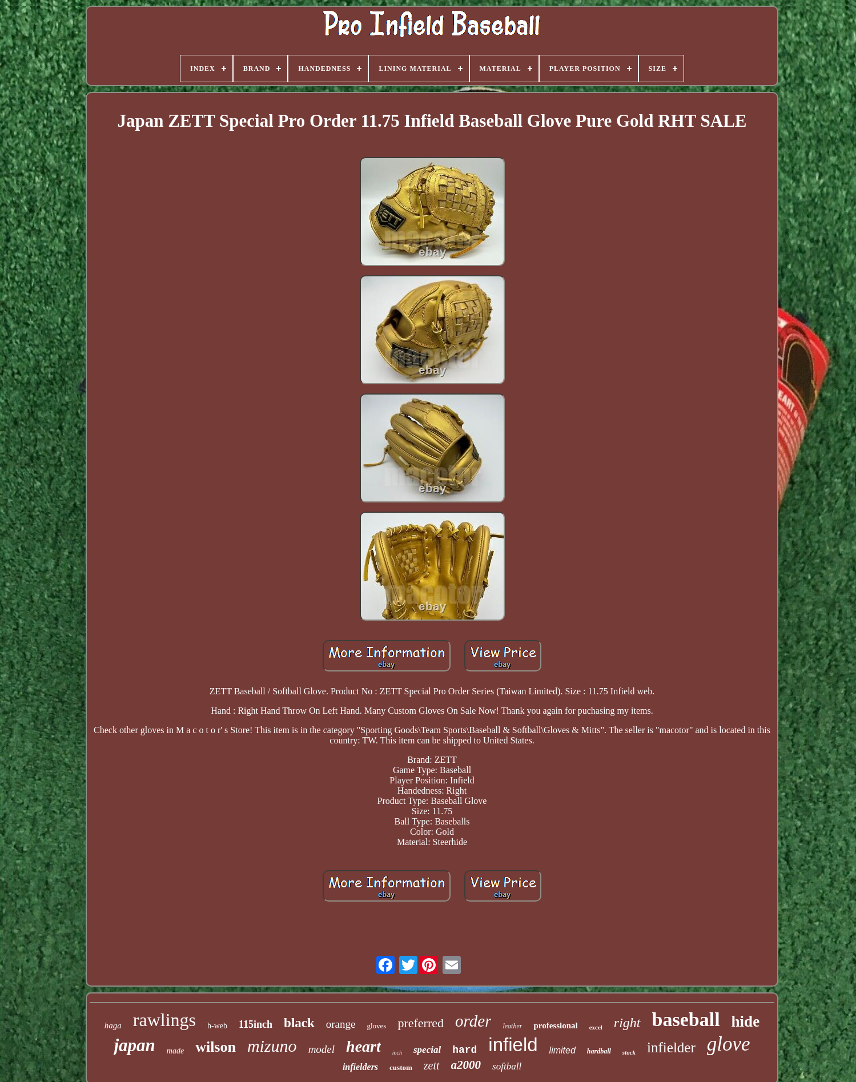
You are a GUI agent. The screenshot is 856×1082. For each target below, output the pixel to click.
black (299, 1023)
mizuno (272, 1045)
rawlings (164, 1019)
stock (629, 1052)
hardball (599, 1051)
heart (363, 1046)
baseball (686, 1019)
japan (134, 1045)
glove (728, 1044)
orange (341, 1024)
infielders (360, 1067)
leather (512, 1026)
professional (555, 1025)
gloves (376, 1025)
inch (397, 1052)
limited (562, 1050)
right (627, 1022)
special (427, 1049)
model (321, 1049)
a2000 (466, 1065)
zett (432, 1065)
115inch (255, 1024)
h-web (217, 1025)
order (473, 1021)
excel (595, 1027)
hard (464, 1050)
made (175, 1051)
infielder (671, 1047)
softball (506, 1066)
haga (113, 1025)
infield (512, 1044)
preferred (420, 1023)
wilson (215, 1047)
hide (746, 1021)
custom (400, 1067)
